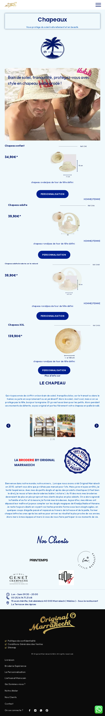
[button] (52, 194)
